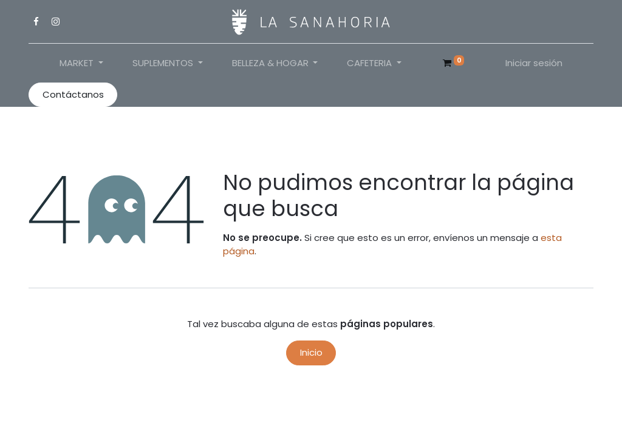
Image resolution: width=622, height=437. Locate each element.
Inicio (311, 352)
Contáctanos (73, 94)
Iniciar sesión (533, 62)
